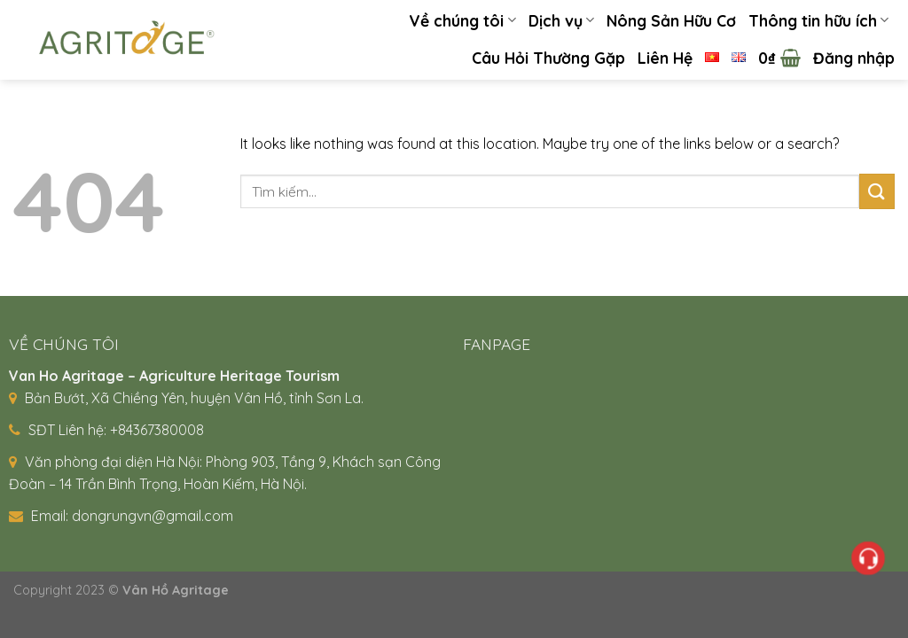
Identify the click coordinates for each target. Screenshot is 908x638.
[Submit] (877, 191)
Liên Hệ (665, 57)
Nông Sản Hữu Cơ (671, 20)
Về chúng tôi (462, 20)
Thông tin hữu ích (818, 20)
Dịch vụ (561, 20)
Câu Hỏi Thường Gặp (548, 57)
